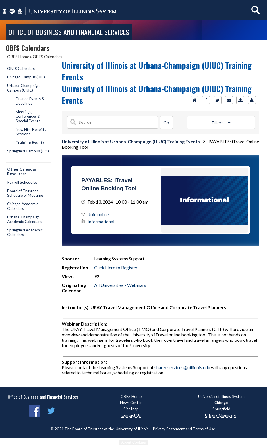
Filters (218, 122)
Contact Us (131, 415)
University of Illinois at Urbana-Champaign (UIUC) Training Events (131, 141)
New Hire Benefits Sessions (31, 131)
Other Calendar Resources (21, 171)
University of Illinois (132, 429)
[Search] (166, 122)
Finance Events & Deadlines (30, 100)
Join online (98, 214)
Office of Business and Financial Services (69, 32)
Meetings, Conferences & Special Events (28, 116)
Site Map (131, 409)
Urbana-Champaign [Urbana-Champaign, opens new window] (221, 415)
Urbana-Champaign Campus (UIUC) (23, 87)
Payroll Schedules (22, 182)
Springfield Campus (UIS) (28, 151)
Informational (101, 221)
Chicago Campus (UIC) (26, 77)
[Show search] (255, 10)
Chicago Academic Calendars (22, 206)
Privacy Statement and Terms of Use (184, 429)
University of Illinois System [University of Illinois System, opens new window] (221, 396)
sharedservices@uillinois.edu (182, 367)
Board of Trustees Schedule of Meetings (25, 193)
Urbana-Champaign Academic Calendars (24, 219)
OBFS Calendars (21, 68)
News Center (131, 402)
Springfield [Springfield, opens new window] (221, 409)
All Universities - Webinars (120, 285)
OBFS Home (18, 56)
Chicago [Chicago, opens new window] (221, 402)
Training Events (30, 142)
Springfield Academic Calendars (25, 232)
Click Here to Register (116, 267)
